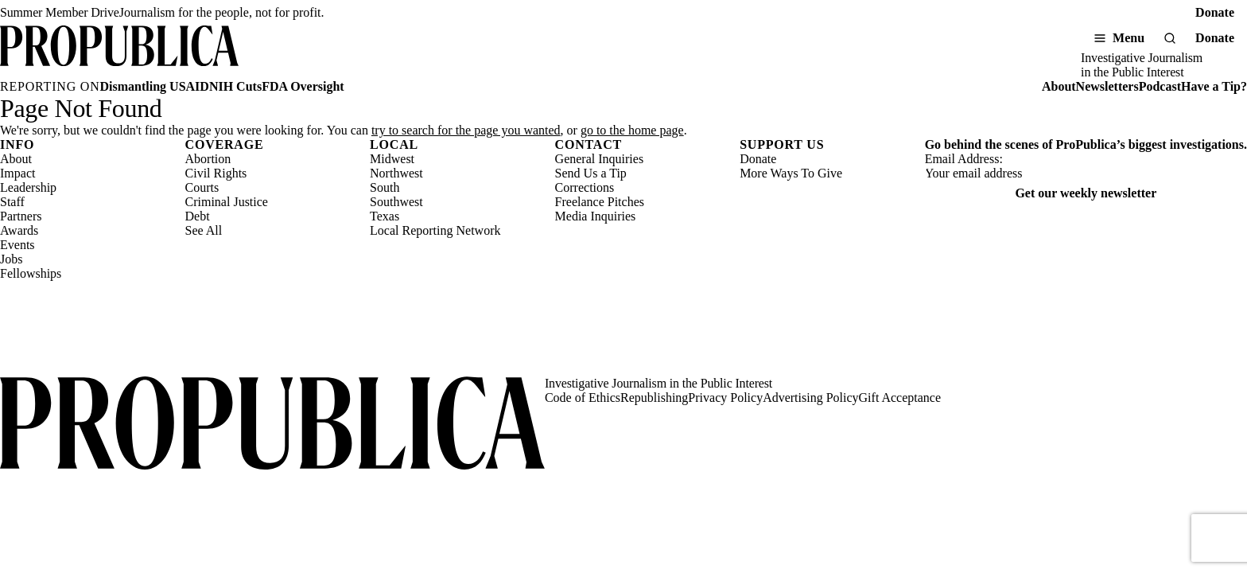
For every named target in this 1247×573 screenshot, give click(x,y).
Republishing (654, 397)
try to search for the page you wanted (466, 130)
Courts (202, 187)
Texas (384, 216)
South (384, 187)
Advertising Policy (810, 397)
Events (17, 244)
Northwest (396, 173)
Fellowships (30, 273)
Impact (17, 173)
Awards (19, 230)
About (1059, 86)
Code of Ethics (582, 397)
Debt (197, 216)
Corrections (585, 187)
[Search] (1170, 38)
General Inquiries (599, 159)
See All (204, 230)
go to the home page (632, 130)
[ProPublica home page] (272, 424)
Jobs (11, 259)
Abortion (208, 159)
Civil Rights (216, 173)
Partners (20, 216)
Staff (12, 202)
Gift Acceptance (900, 397)
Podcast (1160, 86)
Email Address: (964, 159)
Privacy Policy (725, 397)
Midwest (392, 159)
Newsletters (1107, 86)
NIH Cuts (235, 86)
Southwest (396, 202)
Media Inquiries (595, 216)
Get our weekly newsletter (1085, 193)
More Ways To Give (791, 173)
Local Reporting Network (435, 230)
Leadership (28, 187)
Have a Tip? (1214, 86)
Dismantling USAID (154, 86)
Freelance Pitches (599, 202)
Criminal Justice (226, 202)
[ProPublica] (119, 52)
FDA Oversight (303, 86)
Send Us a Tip (591, 173)
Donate (1214, 12)
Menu (1128, 38)
